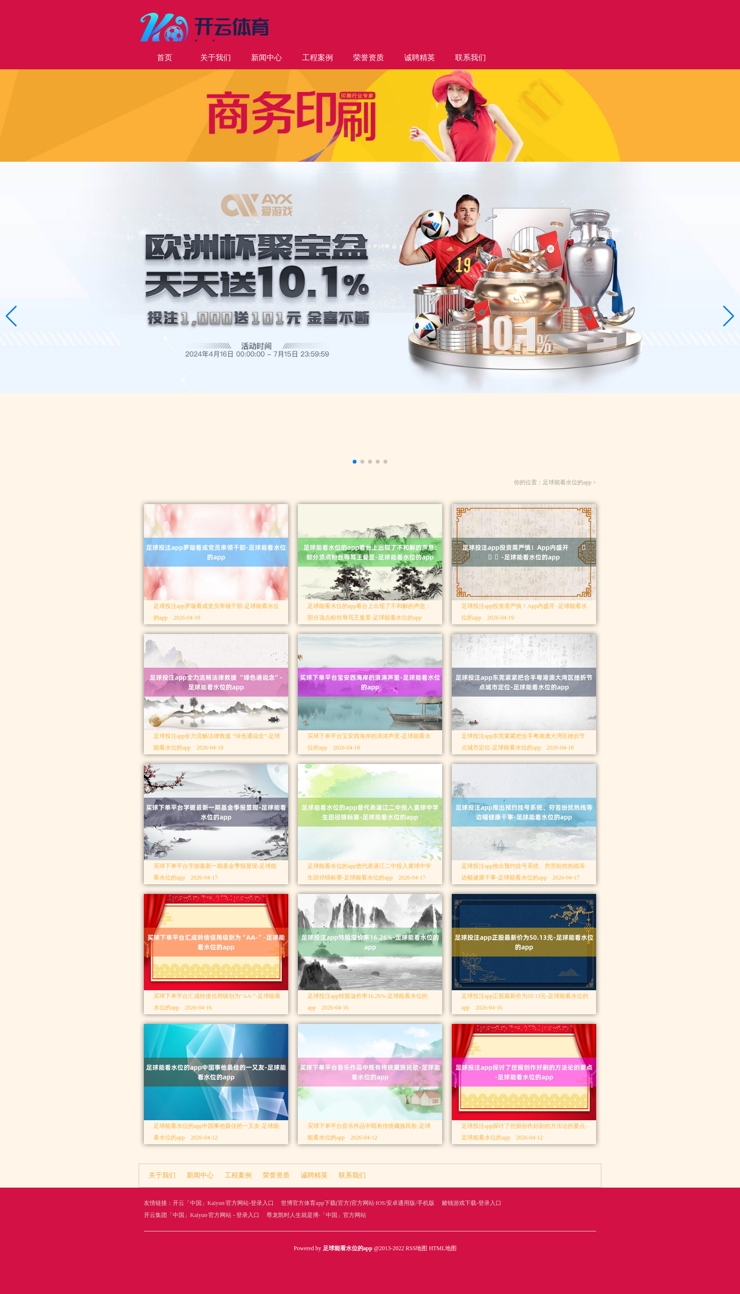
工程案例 (317, 57)
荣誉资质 (368, 57)
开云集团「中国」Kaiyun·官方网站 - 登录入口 (201, 1215)
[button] (728, 316)
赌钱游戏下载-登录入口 (471, 1203)
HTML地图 (443, 1248)
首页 (164, 57)
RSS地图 (416, 1248)
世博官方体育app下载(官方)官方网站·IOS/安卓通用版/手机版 (357, 1203)
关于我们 (215, 57)
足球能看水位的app (567, 482)
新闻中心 (266, 57)
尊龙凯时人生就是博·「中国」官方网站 (316, 1215)
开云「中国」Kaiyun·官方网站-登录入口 (223, 1203)
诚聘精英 (419, 57)
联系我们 (470, 57)
